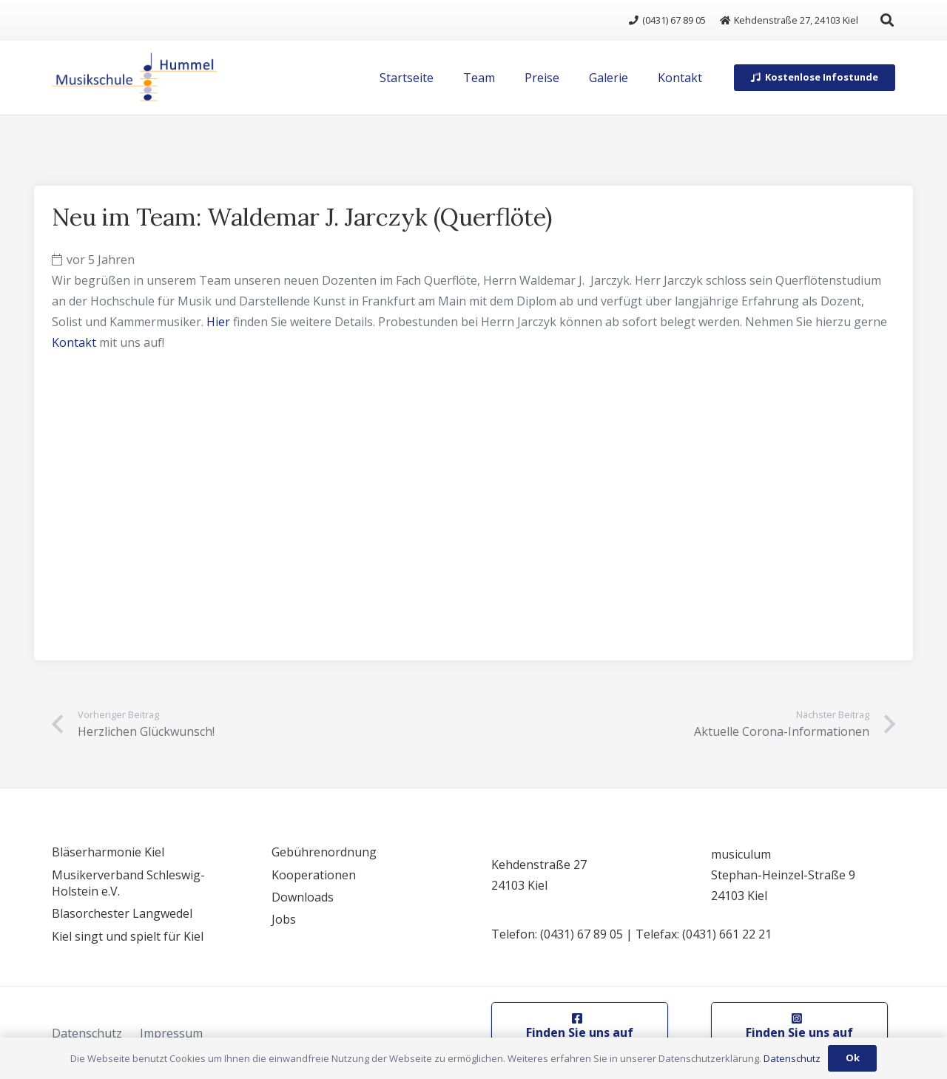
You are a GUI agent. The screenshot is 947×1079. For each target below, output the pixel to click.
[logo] (134, 78)
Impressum (171, 1033)
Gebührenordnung (324, 852)
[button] (887, 19)
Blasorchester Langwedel (122, 913)
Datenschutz (87, 1033)
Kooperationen (314, 875)
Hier (218, 322)
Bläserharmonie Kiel (108, 852)
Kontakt (74, 342)
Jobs (284, 919)
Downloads (303, 897)
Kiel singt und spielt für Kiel (127, 936)
